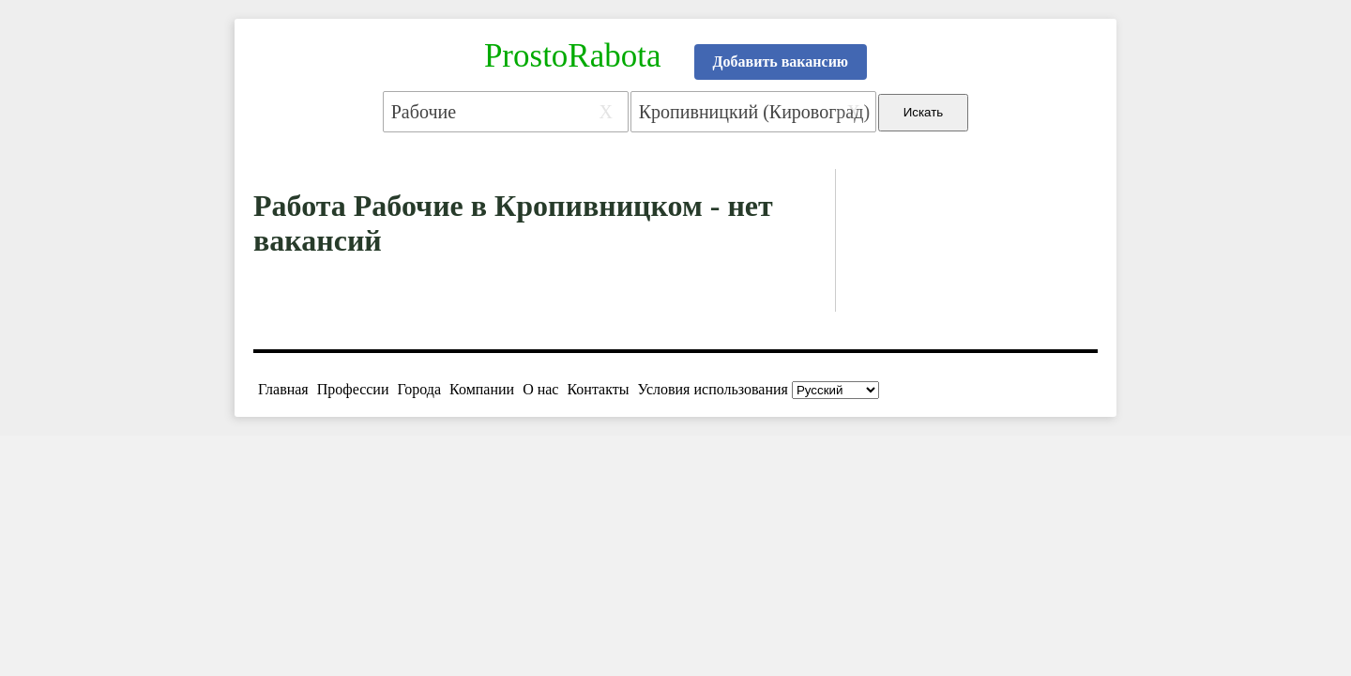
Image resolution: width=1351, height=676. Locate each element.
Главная (283, 389)
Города (419, 389)
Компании (481, 389)
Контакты (598, 389)
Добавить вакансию (781, 61)
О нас (540, 389)
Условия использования (713, 389)
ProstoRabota (572, 56)
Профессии (353, 389)
